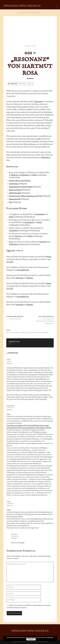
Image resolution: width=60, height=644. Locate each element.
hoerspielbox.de (23, 270)
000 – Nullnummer (13, 319)
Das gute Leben (12, 332)
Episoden (13, 13)
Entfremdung (14, 184)
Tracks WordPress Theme (22, 642)
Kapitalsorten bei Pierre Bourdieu (21, 187)
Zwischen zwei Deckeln (22, 5)
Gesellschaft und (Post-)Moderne (34, 332)
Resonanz (38, 101)
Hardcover (15, 175)
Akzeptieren (31, 639)
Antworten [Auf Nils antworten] (14, 538)
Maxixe (48, 257)
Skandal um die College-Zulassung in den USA (25, 196)
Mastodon (20, 278)
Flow (10, 202)
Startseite (6, 13)
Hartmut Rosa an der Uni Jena (20, 181)
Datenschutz (50, 637)
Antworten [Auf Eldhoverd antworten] (9, 410)
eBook (34, 175)
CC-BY (10, 262)
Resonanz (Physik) (15, 190)
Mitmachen (45, 157)
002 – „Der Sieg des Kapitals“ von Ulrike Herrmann (45, 321)
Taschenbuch (24, 175)
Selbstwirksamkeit (15, 193)
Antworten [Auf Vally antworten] (9, 363)
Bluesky (30, 278)
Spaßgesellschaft (14, 199)
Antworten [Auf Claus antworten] (9, 505)
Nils (34, 46)
